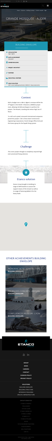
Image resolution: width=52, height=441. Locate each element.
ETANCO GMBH (26, 414)
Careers (26, 369)
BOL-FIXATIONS (26, 429)
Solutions (23, 10)
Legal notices (31, 437)
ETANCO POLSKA (26, 419)
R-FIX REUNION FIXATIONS (26, 424)
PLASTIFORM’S (26, 427)
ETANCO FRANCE (26, 404)
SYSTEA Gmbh (26, 409)
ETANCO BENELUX (26, 411)
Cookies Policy (26, 375)
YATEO (29, 438)
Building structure (26, 390)
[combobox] (8, 1)
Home (18, 10)
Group (26, 363)
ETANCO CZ (26, 416)
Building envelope (30, 10)
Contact (26, 372)
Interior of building (26, 392)
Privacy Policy (26, 378)
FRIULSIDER (26, 406)
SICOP (26, 422)
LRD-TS (26, 432)
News (26, 366)
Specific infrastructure (26, 395)
